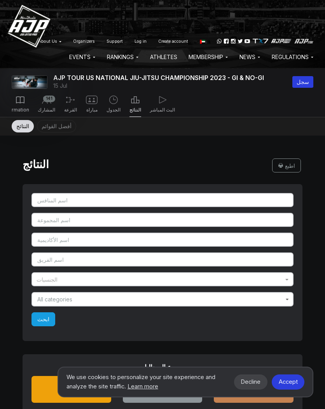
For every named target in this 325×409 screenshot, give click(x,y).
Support (115, 41)
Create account (173, 41)
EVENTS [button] (82, 57)
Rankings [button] (122, 57)
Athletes (163, 57)
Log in (141, 41)
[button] (202, 41)
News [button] (249, 57)
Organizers (84, 41)
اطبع (286, 165)
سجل (303, 81)
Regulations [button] (292, 57)
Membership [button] (208, 57)
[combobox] (162, 279)
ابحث (43, 319)
